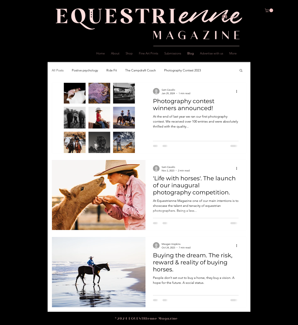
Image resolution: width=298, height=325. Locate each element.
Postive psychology (85, 70)
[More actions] (238, 91)
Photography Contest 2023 (182, 70)
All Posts (58, 70)
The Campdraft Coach (140, 70)
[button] (269, 10)
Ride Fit (111, 70)
